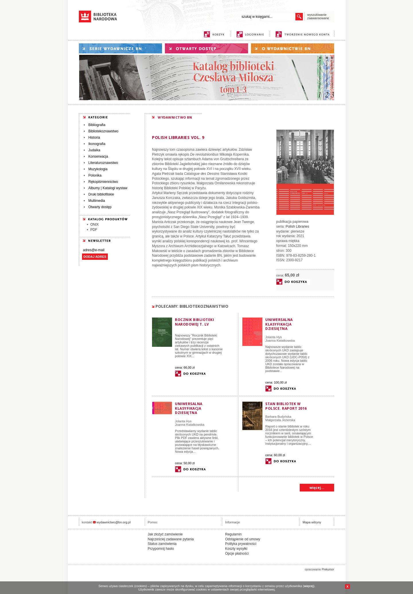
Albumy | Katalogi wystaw (107, 188)
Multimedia (96, 201)
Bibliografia (96, 125)
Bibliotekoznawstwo (103, 131)
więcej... (316, 487)
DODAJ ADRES (94, 256)
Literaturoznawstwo (103, 163)
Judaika (94, 150)
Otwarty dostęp (100, 207)
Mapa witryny (312, 522)
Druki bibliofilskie (101, 194)
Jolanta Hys (273, 337)
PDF (93, 230)
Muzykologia (98, 169)
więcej (308, 586)
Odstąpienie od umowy (242, 539)
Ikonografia (96, 144)
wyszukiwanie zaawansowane (318, 16)
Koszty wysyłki (236, 549)
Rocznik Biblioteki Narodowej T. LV (194, 322)
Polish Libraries (297, 227)
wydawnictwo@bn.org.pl (114, 522)
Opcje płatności (237, 554)
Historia (94, 138)
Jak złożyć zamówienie (165, 534)
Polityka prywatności (240, 544)
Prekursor (328, 569)
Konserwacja (98, 156)
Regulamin (233, 534)
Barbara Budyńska (278, 416)
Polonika (95, 175)
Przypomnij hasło (161, 549)
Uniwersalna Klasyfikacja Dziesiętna (279, 324)
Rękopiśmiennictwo (103, 182)
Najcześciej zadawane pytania (171, 539)
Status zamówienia (162, 544)
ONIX (94, 224)
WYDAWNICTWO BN (175, 117)
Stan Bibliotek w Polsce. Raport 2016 (286, 406)
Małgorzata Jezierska (280, 420)
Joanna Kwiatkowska (280, 340)
